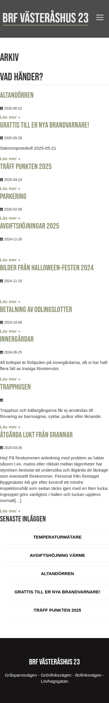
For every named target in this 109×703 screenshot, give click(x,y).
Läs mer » (10, 117)
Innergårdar (17, 339)
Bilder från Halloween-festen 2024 (47, 268)
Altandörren (17, 95)
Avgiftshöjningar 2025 (29, 226)
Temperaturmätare (57, 537)
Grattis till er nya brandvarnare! (44, 125)
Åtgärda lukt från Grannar (36, 435)
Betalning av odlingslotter (36, 309)
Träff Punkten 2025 (26, 166)
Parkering (13, 196)
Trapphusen (15, 387)
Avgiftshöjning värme (57, 555)
